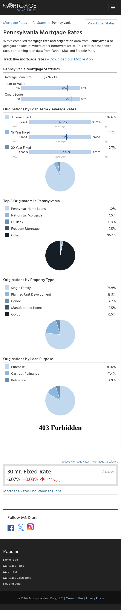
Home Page (10, 559)
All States (39, 22)
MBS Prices (10, 571)
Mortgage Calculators (105, 461)
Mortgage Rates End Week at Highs (32, 491)
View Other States (101, 23)
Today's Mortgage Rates (75, 461)
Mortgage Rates (15, 22)
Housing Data (12, 583)
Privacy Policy (95, 598)
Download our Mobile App (71, 59)
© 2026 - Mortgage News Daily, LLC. (40, 598)
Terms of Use (74, 598)
